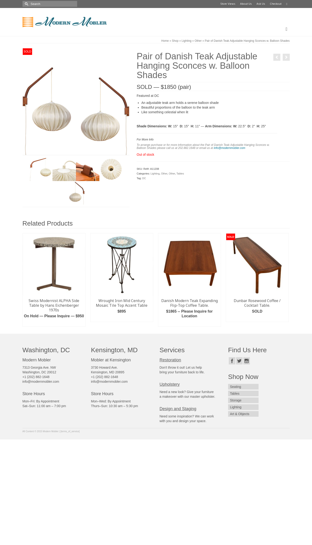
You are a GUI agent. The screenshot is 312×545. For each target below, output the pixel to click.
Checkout (276, 4)
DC (144, 178)
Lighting (155, 173)
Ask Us (260, 4)
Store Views (227, 4)
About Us (246, 4)
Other (164, 173)
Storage (235, 400)
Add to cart (54, 323)
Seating (235, 387)
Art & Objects (239, 414)
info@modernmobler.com (229, 148)
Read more (189, 323)
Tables (180, 173)
